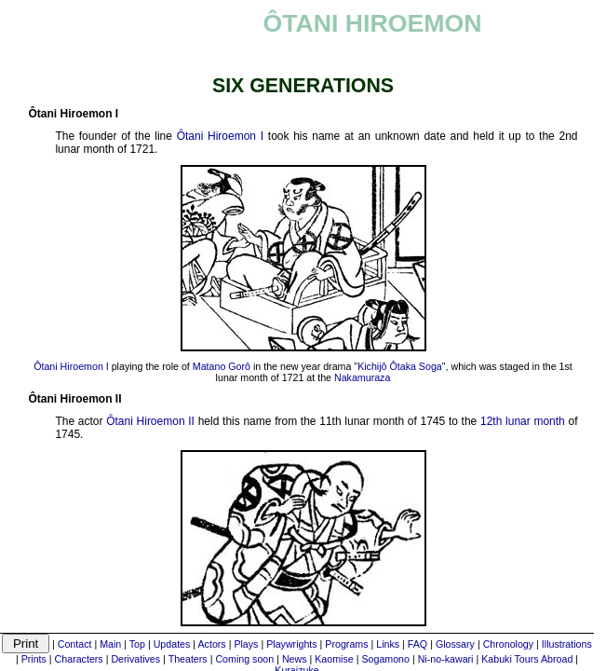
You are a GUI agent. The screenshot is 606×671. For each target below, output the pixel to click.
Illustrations (567, 644)
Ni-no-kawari (446, 658)
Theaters (188, 658)
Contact (75, 644)
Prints (34, 658)
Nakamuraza (362, 377)
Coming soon (244, 658)
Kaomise (334, 658)
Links (387, 644)
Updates (172, 644)
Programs (346, 644)
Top (137, 644)
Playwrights (291, 644)
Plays (246, 644)
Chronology (508, 644)
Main (110, 644)
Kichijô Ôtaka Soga (399, 366)
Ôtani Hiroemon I (220, 136)
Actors (211, 644)
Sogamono (385, 658)
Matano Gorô (221, 366)
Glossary (455, 644)
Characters (79, 658)
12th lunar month (522, 421)
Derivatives (135, 658)
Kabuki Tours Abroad (526, 658)
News (294, 658)
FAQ (417, 644)
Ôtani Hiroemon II (150, 421)
